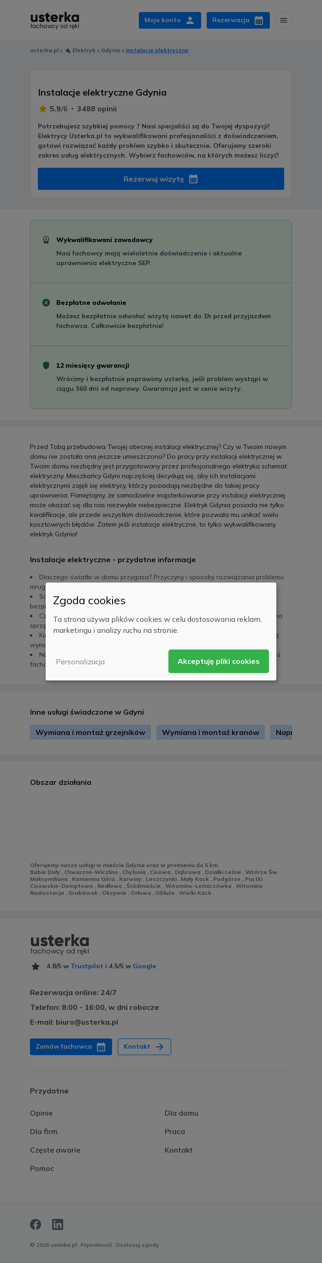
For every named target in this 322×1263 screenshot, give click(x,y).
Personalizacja (80, 661)
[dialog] (161, 631)
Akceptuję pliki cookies (219, 661)
